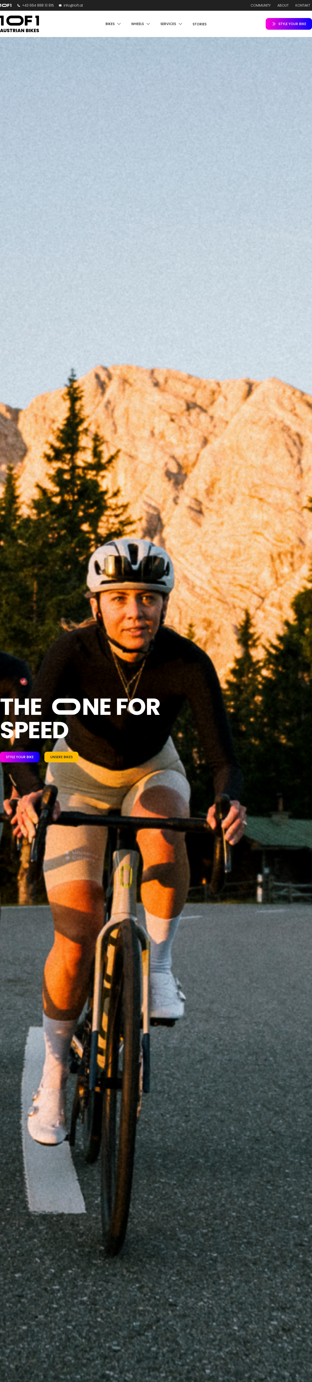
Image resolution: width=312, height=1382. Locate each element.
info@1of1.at (73, 5)
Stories (199, 24)
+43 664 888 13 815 (38, 5)
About (283, 5)
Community (261, 5)
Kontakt (302, 5)
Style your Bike (20, 757)
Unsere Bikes (61, 757)
